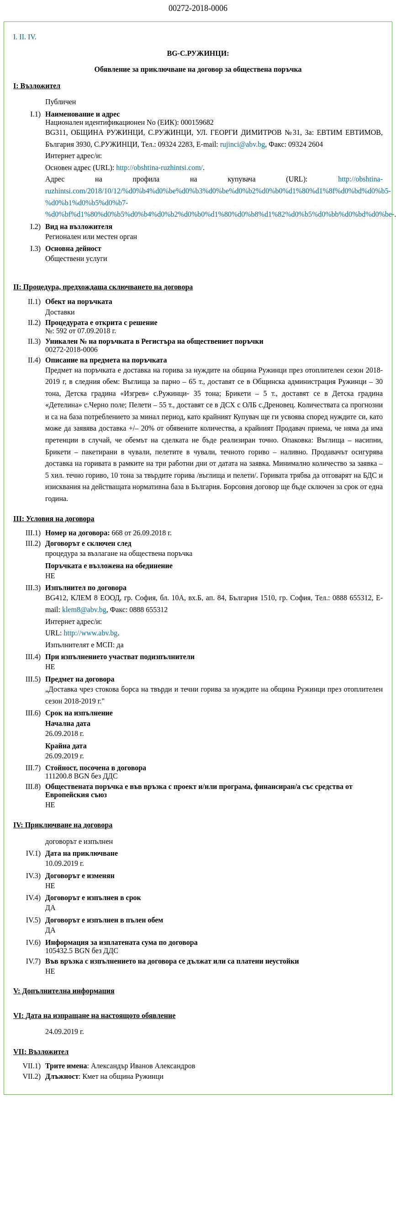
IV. (32, 37)
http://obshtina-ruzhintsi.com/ (159, 167)
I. (15, 37)
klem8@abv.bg (84, 609)
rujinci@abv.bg (242, 144)
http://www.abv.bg (90, 633)
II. (22, 37)
